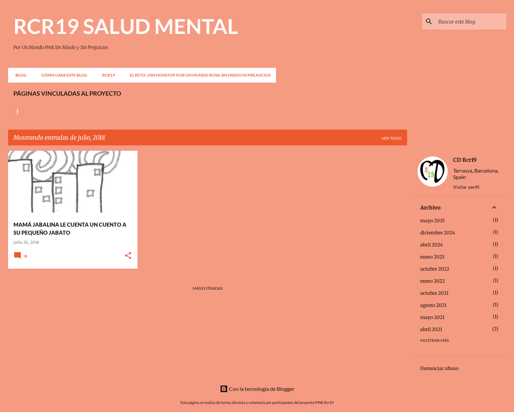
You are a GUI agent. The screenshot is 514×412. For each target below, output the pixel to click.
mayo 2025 (432, 221)
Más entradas (208, 288)
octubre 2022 (434, 269)
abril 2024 (431, 245)
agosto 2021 (433, 305)
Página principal (32, 111)
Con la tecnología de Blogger (257, 388)
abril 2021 (431, 329)
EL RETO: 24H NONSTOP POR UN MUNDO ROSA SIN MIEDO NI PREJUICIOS (198, 75)
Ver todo (392, 138)
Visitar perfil (466, 187)
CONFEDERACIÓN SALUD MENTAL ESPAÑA (107, 111)
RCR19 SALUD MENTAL (125, 25)
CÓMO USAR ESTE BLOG (62, 75)
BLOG (19, 75)
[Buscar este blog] (471, 21)
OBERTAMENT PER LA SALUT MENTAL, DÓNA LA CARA (215, 111)
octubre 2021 (434, 293)
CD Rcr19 (465, 159)
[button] (128, 256)
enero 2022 (432, 281)
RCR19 (106, 75)
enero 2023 (432, 257)
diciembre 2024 (437, 233)
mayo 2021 (432, 317)
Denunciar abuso (439, 368)
